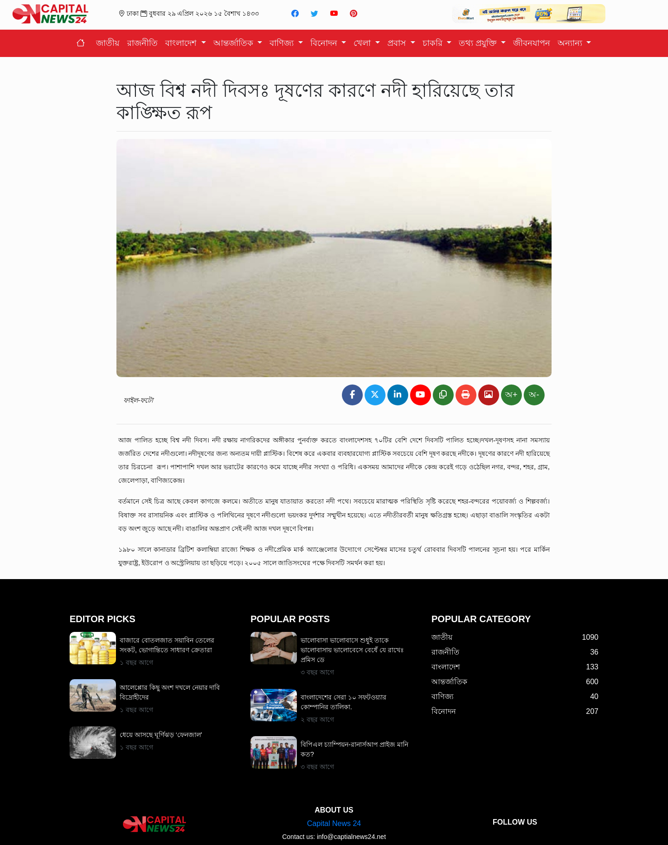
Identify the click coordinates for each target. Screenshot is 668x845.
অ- (534, 394)
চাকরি (434, 43)
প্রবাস (397, 43)
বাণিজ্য (283, 43)
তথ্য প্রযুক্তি (479, 43)
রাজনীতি (142, 43)
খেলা (363, 43)
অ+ (511, 394)
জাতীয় (108, 43)
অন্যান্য (571, 43)
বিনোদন (325, 43)
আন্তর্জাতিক (234, 43)
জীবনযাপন (531, 43)
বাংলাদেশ (182, 43)
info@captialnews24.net (351, 828)
